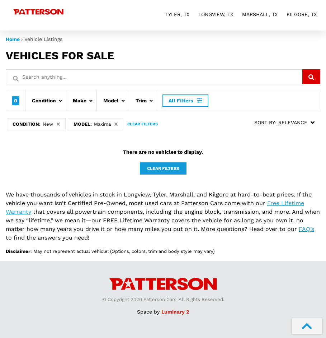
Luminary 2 (175, 312)
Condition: (36, 124)
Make (79, 100)
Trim (141, 100)
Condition (44, 100)
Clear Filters (142, 124)
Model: (96, 124)
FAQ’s (306, 229)
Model (111, 100)
